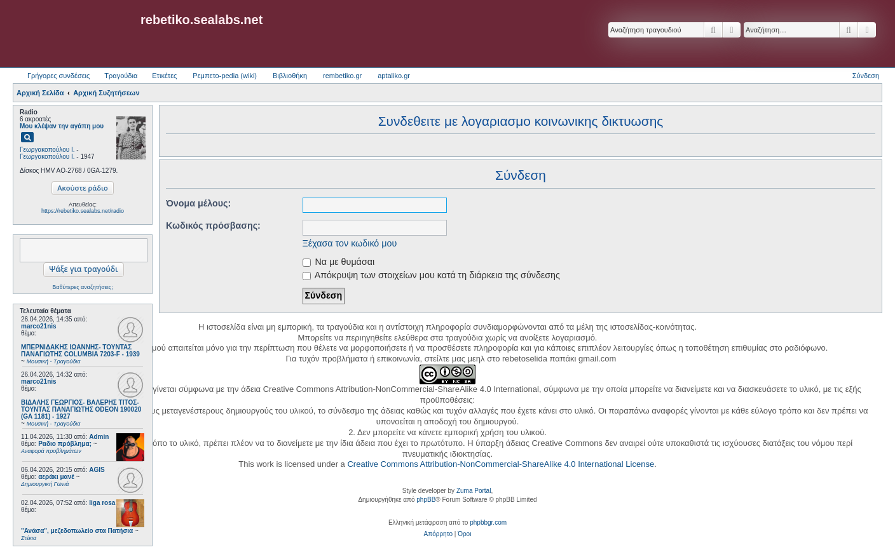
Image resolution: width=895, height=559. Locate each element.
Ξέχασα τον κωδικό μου (350, 243)
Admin (99, 436)
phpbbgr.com (488, 522)
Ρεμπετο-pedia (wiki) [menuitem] (225, 75)
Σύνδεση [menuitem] (865, 75)
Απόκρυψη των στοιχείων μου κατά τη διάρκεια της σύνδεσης (431, 275)
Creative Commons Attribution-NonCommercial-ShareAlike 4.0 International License (500, 464)
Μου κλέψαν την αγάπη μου (62, 126)
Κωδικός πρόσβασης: (213, 225)
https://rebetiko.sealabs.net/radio (82, 211)
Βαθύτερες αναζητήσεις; (82, 287)
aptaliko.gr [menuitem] (394, 75)
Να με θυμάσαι (339, 262)
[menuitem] (438, 534)
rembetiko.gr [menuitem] (342, 75)
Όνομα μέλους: (198, 203)
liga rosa (102, 502)
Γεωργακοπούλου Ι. (47, 149)
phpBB (425, 499)
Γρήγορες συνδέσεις (58, 75)
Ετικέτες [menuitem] (164, 75)
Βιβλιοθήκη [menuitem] (290, 75)
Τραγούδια (120, 75)
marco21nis (39, 326)
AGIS (96, 469)
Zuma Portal (473, 490)
